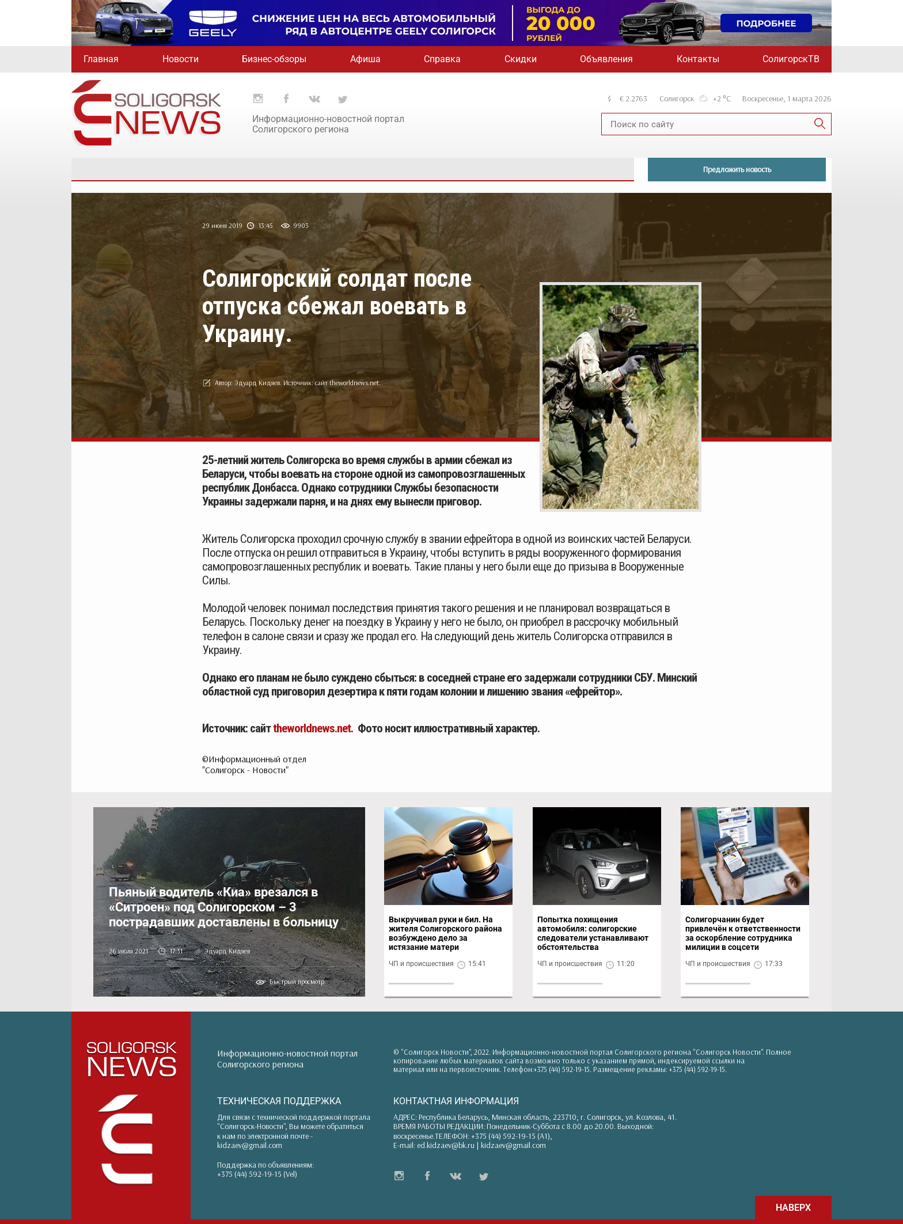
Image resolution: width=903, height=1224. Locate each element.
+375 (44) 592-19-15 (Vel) (257, 1174)
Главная (101, 59)
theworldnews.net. (313, 728)
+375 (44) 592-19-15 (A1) (510, 1136)
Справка (442, 59)
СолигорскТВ (790, 59)
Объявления (606, 59)
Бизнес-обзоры (274, 59)
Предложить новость (737, 169)
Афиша (365, 59)
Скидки (520, 59)
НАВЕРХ (793, 1207)
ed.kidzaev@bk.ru (446, 1145)
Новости (180, 59)
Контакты (698, 59)
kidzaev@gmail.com (249, 1145)
